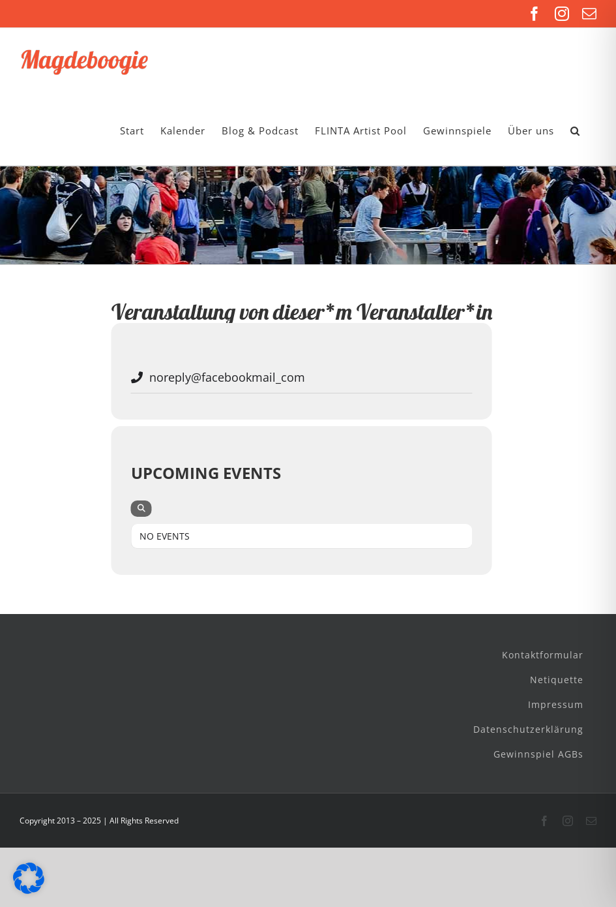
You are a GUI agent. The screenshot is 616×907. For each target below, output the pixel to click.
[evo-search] (141, 508)
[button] (575, 131)
